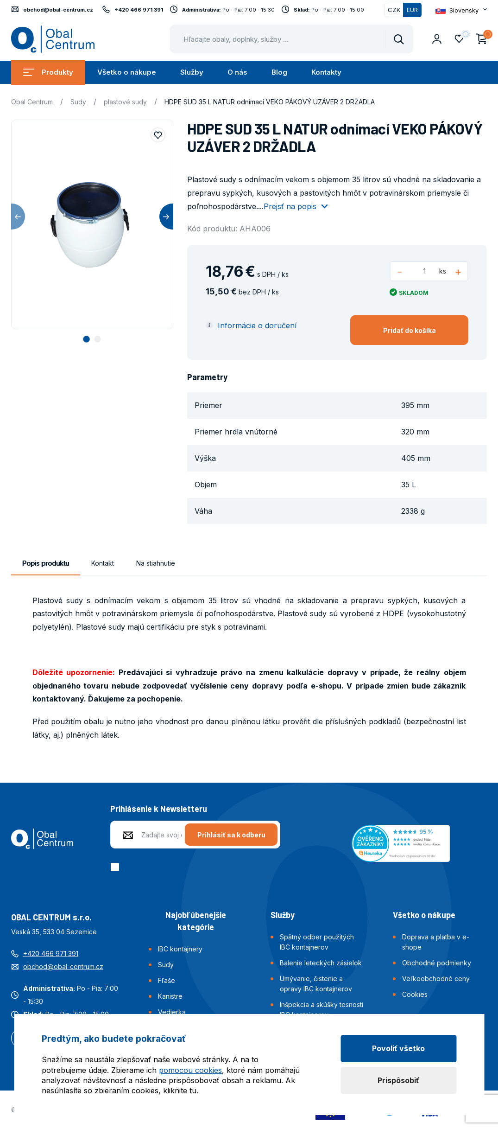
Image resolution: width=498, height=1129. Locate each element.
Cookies (415, 994)
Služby (191, 72)
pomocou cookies (190, 1070)
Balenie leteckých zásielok (321, 963)
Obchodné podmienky (436, 963)
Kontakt (102, 563)
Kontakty (326, 72)
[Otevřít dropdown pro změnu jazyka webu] (461, 10)
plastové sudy (125, 102)
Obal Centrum (32, 102)
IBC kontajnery (180, 949)
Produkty (48, 72)
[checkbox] (116, 867)
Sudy (78, 102)
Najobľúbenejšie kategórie (195, 921)
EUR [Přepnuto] (412, 9)
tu (192, 1090)
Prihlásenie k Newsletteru (158, 809)
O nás (237, 72)
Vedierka (172, 1012)
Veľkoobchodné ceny (436, 978)
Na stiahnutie (155, 563)
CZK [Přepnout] (394, 9)
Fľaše (166, 980)
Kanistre (170, 996)
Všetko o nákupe (126, 72)
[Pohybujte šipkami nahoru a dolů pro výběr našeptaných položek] (291, 39)
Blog (279, 72)
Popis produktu (45, 563)
